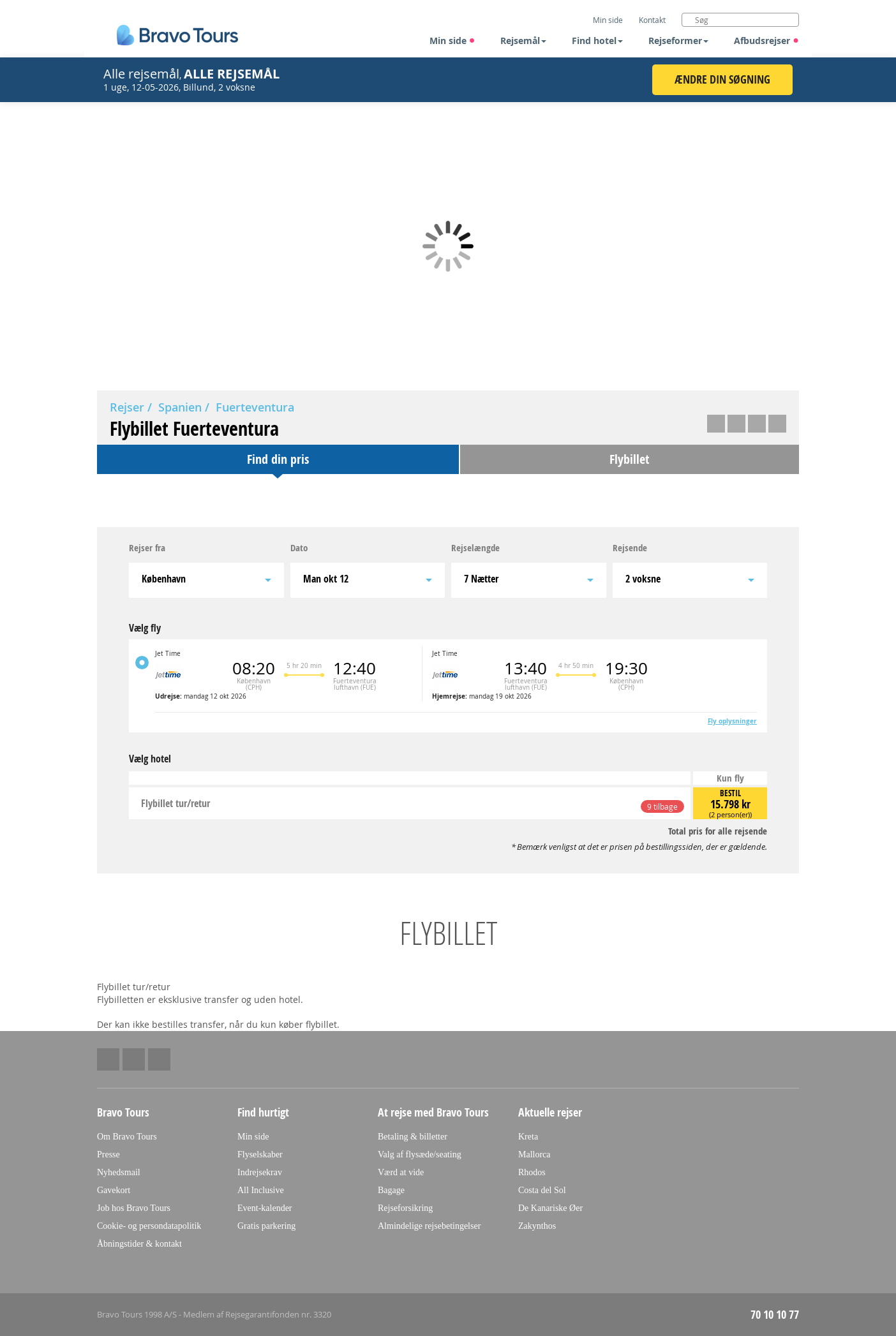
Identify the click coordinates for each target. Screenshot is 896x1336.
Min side (452, 40)
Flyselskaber (260, 1154)
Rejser (127, 407)
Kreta (528, 1136)
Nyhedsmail (118, 1172)
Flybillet (629, 459)
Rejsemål (523, 40)
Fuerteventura (255, 407)
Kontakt (652, 20)
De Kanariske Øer (550, 1208)
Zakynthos (537, 1226)
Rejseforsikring (405, 1208)
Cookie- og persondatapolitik (149, 1226)
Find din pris (278, 459)
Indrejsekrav (259, 1172)
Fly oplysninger (732, 720)
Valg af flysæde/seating (419, 1154)
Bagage (391, 1190)
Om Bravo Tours (127, 1136)
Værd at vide (401, 1172)
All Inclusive (260, 1190)
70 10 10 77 (774, 1315)
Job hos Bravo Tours (133, 1208)
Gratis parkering (266, 1226)
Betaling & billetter (412, 1136)
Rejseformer (678, 40)
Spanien (180, 407)
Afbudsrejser (766, 40)
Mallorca (534, 1154)
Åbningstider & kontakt (139, 1244)
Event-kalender (264, 1208)
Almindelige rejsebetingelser (429, 1226)
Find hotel (597, 40)
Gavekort (113, 1190)
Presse (108, 1154)
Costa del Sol (542, 1190)
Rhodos (532, 1172)
